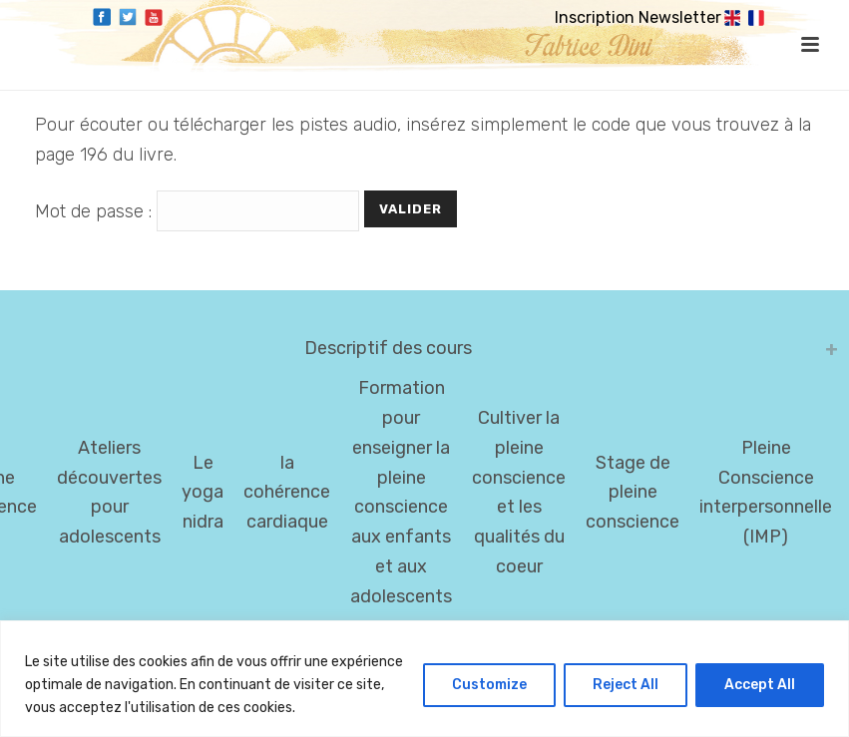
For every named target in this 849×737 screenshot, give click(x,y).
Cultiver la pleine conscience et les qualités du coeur (519, 492)
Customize (489, 684)
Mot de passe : (199, 211)
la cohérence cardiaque (286, 493)
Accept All (759, 684)
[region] (424, 678)
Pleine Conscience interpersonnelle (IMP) (765, 493)
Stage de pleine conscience (632, 493)
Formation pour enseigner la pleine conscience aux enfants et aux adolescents (401, 492)
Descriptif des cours (388, 348)
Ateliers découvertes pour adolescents (109, 493)
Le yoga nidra (202, 493)
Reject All (625, 684)
